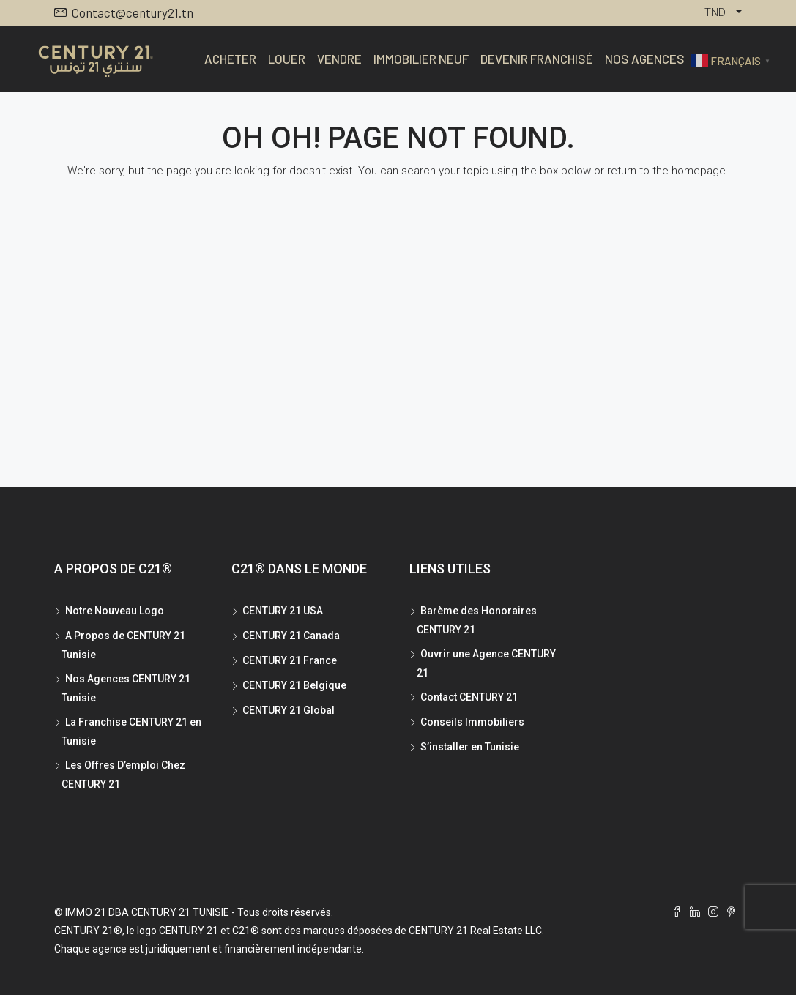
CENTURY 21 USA (282, 610)
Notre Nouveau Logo (114, 610)
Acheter (230, 58)
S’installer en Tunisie (469, 747)
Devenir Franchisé (536, 58)
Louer (286, 58)
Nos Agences (645, 58)
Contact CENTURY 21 (469, 697)
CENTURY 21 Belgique (294, 685)
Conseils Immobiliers (472, 722)
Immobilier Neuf (421, 58)
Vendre (339, 58)
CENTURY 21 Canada (291, 635)
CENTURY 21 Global (288, 710)
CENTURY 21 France (289, 660)
